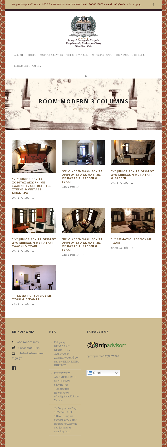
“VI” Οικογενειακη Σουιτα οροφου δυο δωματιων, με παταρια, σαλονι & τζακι (82, 176)
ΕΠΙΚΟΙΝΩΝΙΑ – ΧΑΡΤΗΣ (27, 65)
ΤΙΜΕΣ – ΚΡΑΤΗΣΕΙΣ (77, 55)
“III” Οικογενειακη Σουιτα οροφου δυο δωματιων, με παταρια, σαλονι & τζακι (82, 244)
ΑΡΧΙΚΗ (18, 55)
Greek (94, 373)
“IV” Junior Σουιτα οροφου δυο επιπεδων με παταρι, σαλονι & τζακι (34, 242)
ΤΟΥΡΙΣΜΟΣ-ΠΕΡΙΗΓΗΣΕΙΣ (130, 55)
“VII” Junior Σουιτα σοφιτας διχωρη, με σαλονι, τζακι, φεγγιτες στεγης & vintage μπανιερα (31, 186)
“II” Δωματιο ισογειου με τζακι (131, 240)
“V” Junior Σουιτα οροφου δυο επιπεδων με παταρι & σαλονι (132, 174)
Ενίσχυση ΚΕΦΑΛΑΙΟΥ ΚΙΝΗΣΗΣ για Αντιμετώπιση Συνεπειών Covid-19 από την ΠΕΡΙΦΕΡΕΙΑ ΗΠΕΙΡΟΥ (66, 354)
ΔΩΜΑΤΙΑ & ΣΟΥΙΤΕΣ (51, 55)
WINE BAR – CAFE (102, 55)
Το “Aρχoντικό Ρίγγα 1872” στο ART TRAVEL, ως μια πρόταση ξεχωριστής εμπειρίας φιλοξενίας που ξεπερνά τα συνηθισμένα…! (66, 419)
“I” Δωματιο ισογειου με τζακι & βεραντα (32, 297)
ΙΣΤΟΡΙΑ (31, 55)
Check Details (23, 198)
